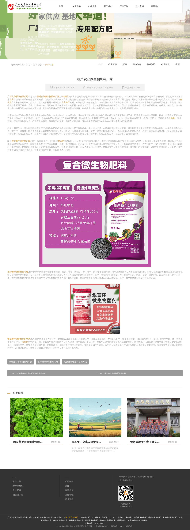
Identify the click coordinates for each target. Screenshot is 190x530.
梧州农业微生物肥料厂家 (20, 362)
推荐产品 (17, 481)
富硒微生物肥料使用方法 (75, 362)
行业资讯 (151, 64)
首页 (61, 6)
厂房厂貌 (124, 6)
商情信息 (49, 64)
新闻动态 (108, 6)
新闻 (125, 64)
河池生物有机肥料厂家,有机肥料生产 (26, 373)
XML (121, 526)
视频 (177, 64)
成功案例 (139, 6)
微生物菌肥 (18, 486)
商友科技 (128, 480)
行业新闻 (165, 64)
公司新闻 (112, 64)
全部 (100, 64)
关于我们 (76, 6)
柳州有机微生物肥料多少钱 (110, 373)
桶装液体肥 (18, 495)
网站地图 (114, 526)
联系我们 (155, 6)
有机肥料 (17, 490)
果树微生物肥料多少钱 (48, 362)
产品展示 (92, 6)
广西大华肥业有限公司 (145, 477)
